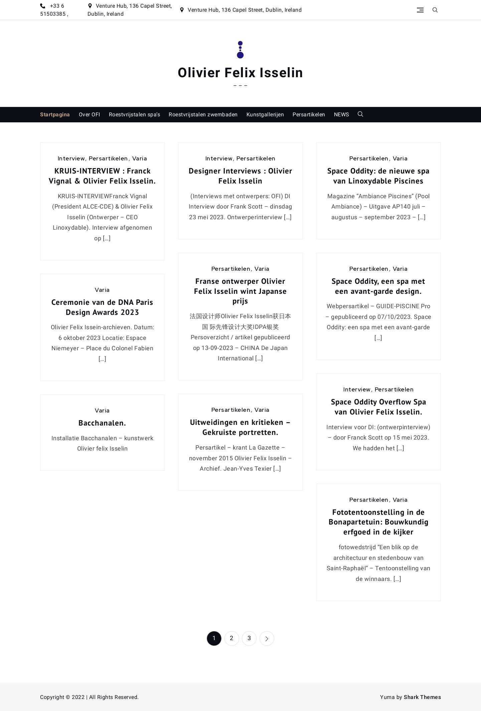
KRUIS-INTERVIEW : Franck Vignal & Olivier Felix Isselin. (102, 176)
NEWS (341, 114)
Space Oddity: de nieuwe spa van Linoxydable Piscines (378, 176)
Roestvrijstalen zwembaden (203, 114)
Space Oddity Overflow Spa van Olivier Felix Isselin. (378, 407)
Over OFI (89, 114)
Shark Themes (422, 697)
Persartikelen (309, 114)
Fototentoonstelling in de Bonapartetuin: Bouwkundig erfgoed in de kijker (379, 522)
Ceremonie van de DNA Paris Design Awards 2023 (102, 307)
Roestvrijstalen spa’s (134, 114)
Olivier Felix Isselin (240, 73)
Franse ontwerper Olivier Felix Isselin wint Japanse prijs (240, 291)
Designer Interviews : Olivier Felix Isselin (240, 176)
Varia (139, 158)
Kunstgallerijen (265, 114)
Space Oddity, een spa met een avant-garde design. (378, 286)
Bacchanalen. (102, 423)
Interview (71, 158)
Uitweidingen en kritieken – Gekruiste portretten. (240, 427)
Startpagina (55, 114)
